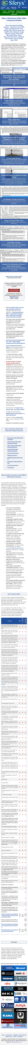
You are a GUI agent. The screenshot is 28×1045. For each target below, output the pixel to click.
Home (3, 1035)
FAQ (19, 7)
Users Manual (6, 12)
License (15, 1036)
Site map (14, 8)
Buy (8, 7)
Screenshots (9, 1035)
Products (3, 7)
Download (20, 1036)
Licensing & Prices (20, 12)
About (2, 8)
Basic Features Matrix (14, 594)
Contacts (8, 8)
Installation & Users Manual (19, 1035)
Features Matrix (20, 11)
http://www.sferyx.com (16, 1042)
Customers (24, 7)
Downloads (13, 7)
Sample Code (8, 1036)
